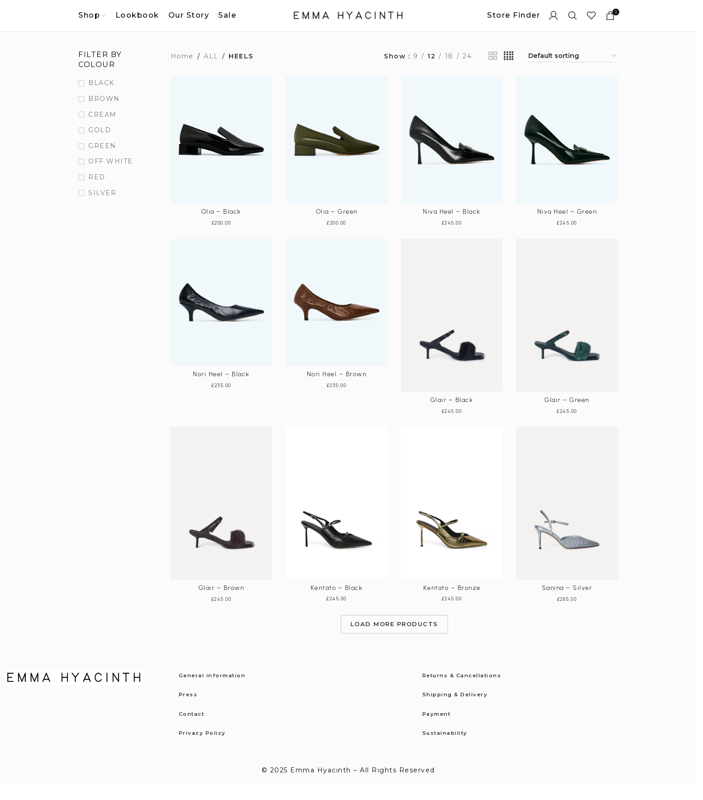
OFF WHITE (110, 177)
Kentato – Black (337, 604)
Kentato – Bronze (452, 604)
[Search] (573, 23)
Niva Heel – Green (567, 228)
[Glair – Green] (567, 331)
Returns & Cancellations (470, 691)
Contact (195, 729)
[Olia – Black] (222, 156)
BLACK (101, 99)
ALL (211, 72)
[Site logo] (348, 23)
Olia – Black (221, 228)
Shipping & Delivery (461, 710)
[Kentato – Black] (336, 519)
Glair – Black (451, 416)
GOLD (99, 146)
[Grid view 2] (493, 72)
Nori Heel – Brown (337, 390)
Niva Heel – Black (452, 228)
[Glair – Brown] (222, 519)
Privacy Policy (207, 748)
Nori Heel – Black (221, 390)
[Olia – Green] (336, 156)
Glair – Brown (221, 604)
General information (219, 691)
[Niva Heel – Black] (452, 156)
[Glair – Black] (452, 331)
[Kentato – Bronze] (452, 519)
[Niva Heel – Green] (567, 156)
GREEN (102, 162)
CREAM (102, 130)
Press (190, 710)
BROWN (104, 114)
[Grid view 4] (509, 72)
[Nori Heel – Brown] (336, 318)
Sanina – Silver (567, 604)
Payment (439, 729)
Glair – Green (567, 416)
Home (182, 72)
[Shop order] (572, 72)
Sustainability (449, 748)
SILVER (102, 209)
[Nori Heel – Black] (222, 318)
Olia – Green (337, 228)
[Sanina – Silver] (567, 519)
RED (96, 193)
